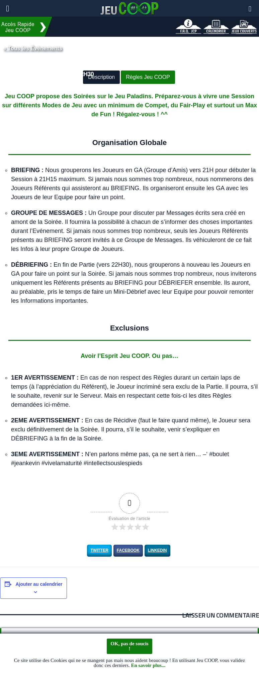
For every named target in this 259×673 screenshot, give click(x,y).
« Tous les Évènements (32, 48)
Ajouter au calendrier (38, 584)
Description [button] (101, 77)
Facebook (128, 550)
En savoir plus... (148, 665)
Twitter (99, 550)
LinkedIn (157, 550)
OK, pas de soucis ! (129, 646)
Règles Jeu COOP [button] (148, 77)
